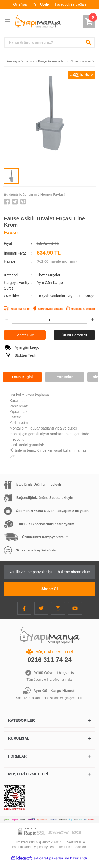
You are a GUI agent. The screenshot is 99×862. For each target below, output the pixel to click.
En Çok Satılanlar (51, 296)
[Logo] (37, 21)
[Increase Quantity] (92, 319)
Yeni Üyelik (41, 4)
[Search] (49, 42)
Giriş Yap (20, 4)
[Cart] (89, 21)
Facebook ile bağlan (70, 4)
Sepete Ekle (25, 335)
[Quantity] (49, 320)
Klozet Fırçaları (48, 275)
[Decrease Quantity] (6, 319)
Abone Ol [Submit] (49, 589)
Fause (11, 232)
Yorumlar (65, 377)
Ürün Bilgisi (22, 377)
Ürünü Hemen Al (74, 335)
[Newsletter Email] (49, 572)
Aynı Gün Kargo (81, 296)
